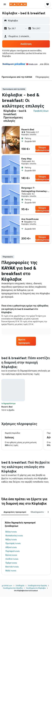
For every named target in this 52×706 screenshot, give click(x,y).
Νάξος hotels (11, 539)
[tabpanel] (26, 395)
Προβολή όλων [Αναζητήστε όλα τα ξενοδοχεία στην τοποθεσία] (41, 110)
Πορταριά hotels (12, 551)
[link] (26, 341)
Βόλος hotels (11, 531)
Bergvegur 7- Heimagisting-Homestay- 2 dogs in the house (34, 189)
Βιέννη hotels (11, 555)
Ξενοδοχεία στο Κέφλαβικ (36, 588)
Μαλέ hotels (10, 570)
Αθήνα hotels (11, 547)
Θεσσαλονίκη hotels (14, 535)
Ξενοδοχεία (20, 585)
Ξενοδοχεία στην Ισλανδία (13, 588)
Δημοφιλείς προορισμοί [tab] (15, 512)
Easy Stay (26, 158)
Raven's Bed (27, 129)
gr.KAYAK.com (7, 585)
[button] (5, 4)
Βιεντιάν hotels (12, 566)
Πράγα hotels (11, 563)
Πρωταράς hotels (13, 543)
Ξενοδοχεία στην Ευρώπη (37, 585)
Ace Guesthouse (30, 219)
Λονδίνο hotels (11, 559)
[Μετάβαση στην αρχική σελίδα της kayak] (18, 4)
